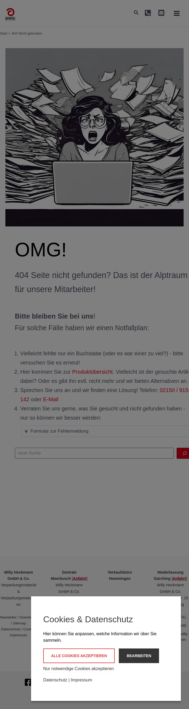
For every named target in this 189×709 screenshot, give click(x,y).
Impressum (81, 680)
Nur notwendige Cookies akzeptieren (78, 668)
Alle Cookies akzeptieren (79, 656)
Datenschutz (55, 680)
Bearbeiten (139, 656)
